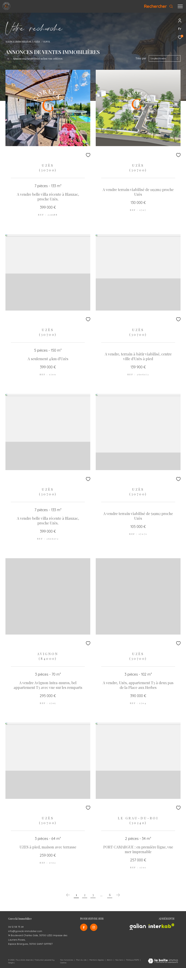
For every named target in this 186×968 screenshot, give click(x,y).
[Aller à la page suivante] (118, 894)
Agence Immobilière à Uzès (22, 41)
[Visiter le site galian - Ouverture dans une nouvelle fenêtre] (138, 926)
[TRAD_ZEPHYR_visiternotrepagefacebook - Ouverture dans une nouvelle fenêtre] (83, 927)
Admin (110, 960)
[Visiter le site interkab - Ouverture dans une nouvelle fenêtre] (162, 925)
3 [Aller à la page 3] (93, 895)
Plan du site (81, 960)
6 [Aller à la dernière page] (110, 895)
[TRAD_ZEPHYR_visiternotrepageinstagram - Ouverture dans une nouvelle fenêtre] (93, 927)
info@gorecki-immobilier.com (25, 931)
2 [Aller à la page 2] (84, 895)
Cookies (63, 963)
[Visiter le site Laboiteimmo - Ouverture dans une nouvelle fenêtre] (163, 961)
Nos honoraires (66, 960)
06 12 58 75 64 (16, 926)
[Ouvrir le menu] (180, 6)
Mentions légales (96, 960)
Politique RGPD (132, 960)
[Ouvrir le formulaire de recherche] (158, 6)
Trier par (141, 58)
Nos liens (119, 960)
